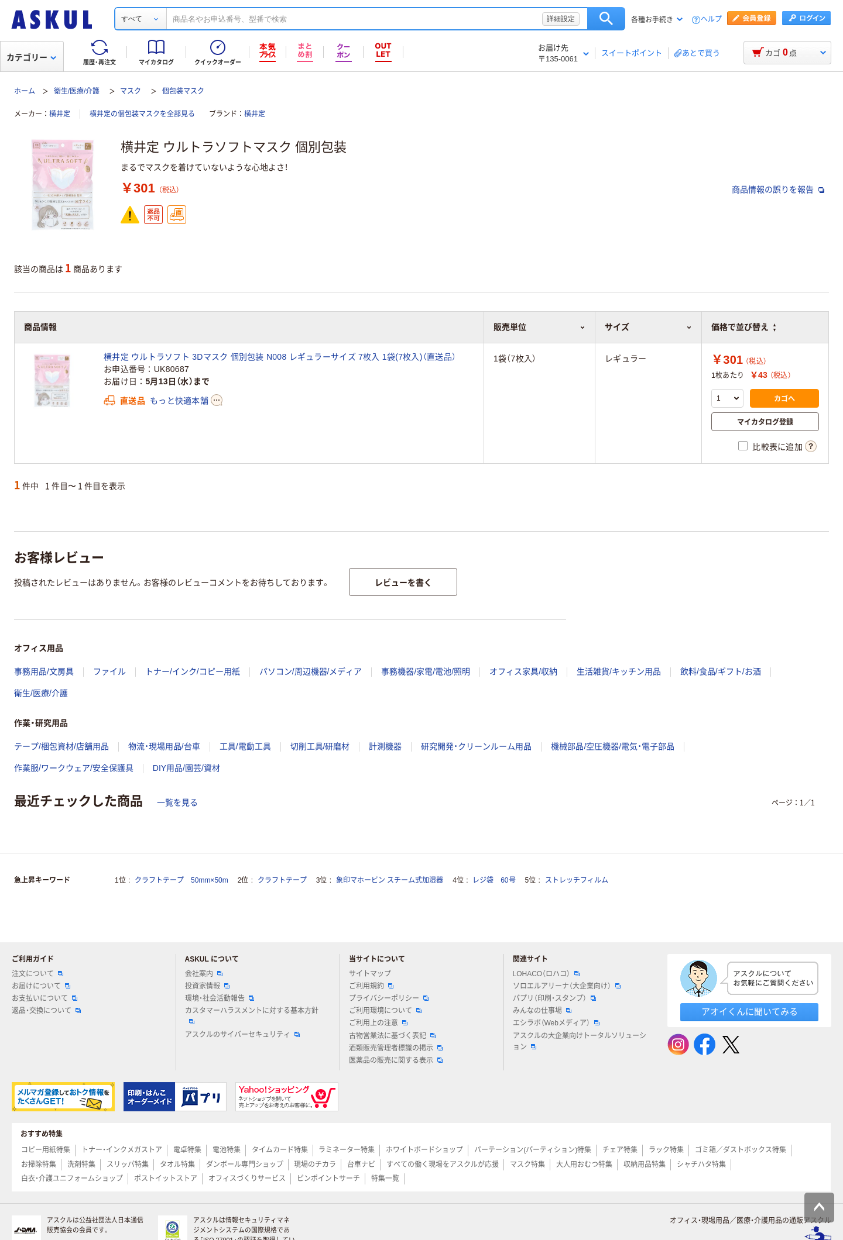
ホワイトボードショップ (424, 1150)
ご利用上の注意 (378, 1023)
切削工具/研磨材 (320, 746)
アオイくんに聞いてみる (749, 1012)
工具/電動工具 (245, 746)
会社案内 (203, 974)
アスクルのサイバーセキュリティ (242, 1035)
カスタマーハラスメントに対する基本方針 (251, 1015)
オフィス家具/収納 (523, 671)
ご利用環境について (385, 1011)
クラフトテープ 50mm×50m (181, 880)
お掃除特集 (38, 1164)
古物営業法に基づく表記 (392, 1036)
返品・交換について (46, 1011)
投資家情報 (207, 986)
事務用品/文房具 (44, 671)
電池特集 (227, 1150)
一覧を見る (177, 802)
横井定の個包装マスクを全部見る (142, 114)
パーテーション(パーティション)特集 (532, 1150)
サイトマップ (370, 974)
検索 (606, 18)
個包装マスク (183, 91)
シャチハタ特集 (701, 1164)
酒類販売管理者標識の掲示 (396, 1048)
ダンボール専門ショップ (244, 1164)
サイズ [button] (648, 327)
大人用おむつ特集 (584, 1164)
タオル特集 (177, 1164)
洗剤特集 (81, 1164)
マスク (130, 91)
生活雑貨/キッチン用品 (619, 671)
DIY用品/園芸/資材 (186, 768)
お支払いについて (44, 998)
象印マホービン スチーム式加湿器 (389, 880)
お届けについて (41, 986)
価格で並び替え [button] (743, 327)
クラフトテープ (282, 880)
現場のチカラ (315, 1164)
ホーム (24, 91)
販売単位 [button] (539, 327)
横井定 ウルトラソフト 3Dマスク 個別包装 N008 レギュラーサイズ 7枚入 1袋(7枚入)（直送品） (280, 356)
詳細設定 (561, 18)
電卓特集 (187, 1150)
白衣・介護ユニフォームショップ (72, 1178)
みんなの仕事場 (542, 1011)
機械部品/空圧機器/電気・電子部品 (612, 746)
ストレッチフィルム (576, 880)
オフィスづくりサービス (247, 1178)
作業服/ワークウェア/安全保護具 (73, 768)
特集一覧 (385, 1178)
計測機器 (385, 746)
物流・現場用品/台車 (164, 746)
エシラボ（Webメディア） (556, 1023)
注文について (37, 974)
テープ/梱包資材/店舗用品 (61, 746)
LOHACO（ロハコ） (546, 974)
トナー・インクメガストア (121, 1150)
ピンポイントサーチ (328, 1178)
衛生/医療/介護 (77, 91)
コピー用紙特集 (45, 1150)
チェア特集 (620, 1150)
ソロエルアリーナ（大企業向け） (567, 986)
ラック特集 (666, 1150)
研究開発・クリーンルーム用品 (476, 746)
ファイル (109, 671)
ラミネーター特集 (346, 1150)
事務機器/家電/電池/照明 (425, 671)
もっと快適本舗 (179, 400)
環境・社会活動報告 (219, 998)
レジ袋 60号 (493, 880)
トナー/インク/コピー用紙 (192, 671)
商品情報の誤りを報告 (778, 189)
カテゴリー (31, 57)
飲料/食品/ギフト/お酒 (720, 671)
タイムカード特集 (280, 1150)
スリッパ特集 (128, 1164)
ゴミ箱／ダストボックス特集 (740, 1150)
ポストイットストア (165, 1178)
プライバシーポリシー (389, 998)
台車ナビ (361, 1164)
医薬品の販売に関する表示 (396, 1060)
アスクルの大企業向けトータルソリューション (579, 1041)
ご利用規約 (371, 986)
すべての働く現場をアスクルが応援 (442, 1164)
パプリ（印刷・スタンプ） (554, 998)
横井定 (59, 114)
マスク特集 (527, 1164)
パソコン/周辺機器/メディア (310, 671)
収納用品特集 (644, 1164)
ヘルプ (711, 19)
